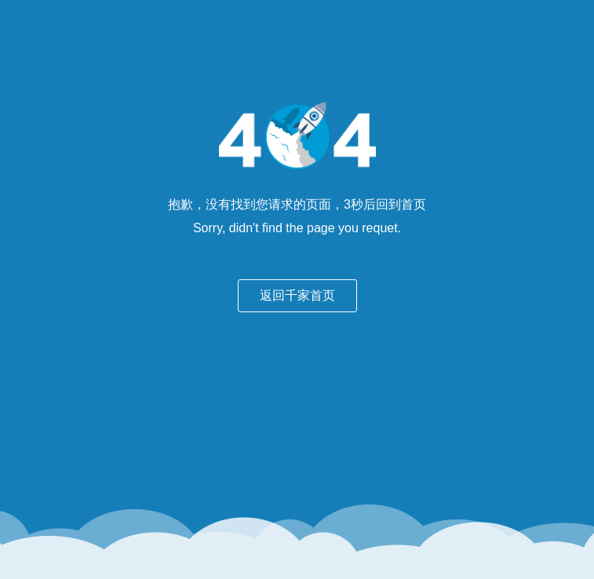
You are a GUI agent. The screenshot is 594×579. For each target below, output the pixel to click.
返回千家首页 (297, 295)
